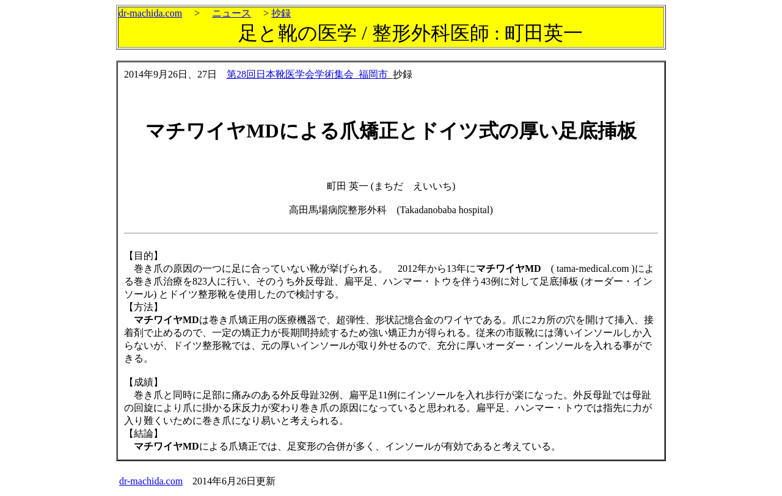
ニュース (231, 13)
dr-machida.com (150, 13)
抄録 (281, 13)
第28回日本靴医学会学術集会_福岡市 (307, 74)
